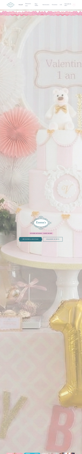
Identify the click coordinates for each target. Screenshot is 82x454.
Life (61, 4)
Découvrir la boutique (31, 239)
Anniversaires (46, 4)
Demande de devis (68, 4)
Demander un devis (52, 239)
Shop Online (36, 4)
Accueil (21, 4)
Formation (54, 4)
